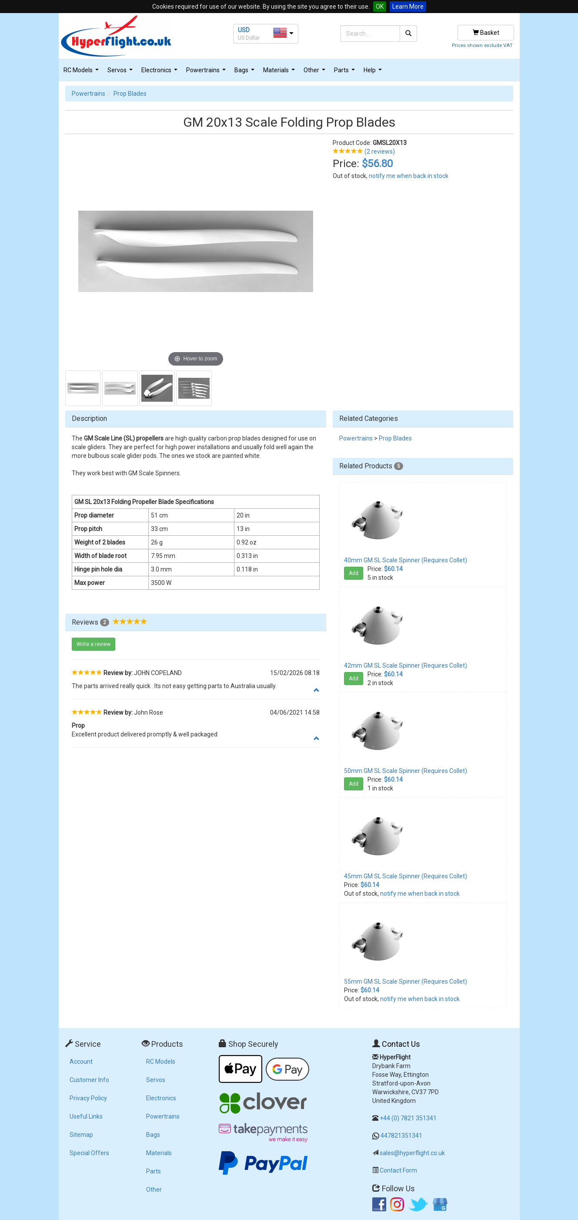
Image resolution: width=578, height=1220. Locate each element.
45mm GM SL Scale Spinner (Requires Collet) (405, 876)
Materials (280, 72)
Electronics (160, 72)
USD (244, 30)
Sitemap (81, 1134)
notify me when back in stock (408, 175)
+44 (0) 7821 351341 (408, 1118)
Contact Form (398, 1170)
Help (374, 72)
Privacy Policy (88, 1098)
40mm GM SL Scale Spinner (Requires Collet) (405, 560)
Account (81, 1061)
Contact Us (401, 1044)
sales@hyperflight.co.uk (412, 1152)
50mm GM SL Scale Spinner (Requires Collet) (405, 770)
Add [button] (353, 573)
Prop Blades (130, 93)
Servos (121, 72)
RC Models (82, 72)
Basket (486, 32)
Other (315, 72)
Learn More (408, 6)
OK (380, 6)
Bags (245, 72)
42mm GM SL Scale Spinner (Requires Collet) (405, 665)
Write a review (93, 644)
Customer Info (89, 1079)
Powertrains (207, 72)
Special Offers (89, 1152)
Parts (345, 72)
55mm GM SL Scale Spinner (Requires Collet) (405, 981)
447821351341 (401, 1135)
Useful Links (86, 1116)
